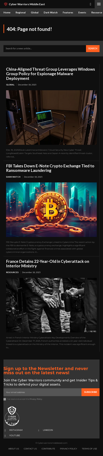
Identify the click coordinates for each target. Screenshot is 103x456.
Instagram (16, 430)
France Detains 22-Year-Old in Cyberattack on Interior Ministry (47, 263)
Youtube (14, 435)
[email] (42, 392)
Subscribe (90, 392)
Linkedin (48, 430)
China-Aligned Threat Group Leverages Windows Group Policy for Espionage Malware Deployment (50, 74)
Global (10, 84)
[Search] (93, 48)
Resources (12, 272)
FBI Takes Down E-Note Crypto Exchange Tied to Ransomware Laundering (50, 168)
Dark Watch (13, 176)
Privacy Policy (36, 399)
